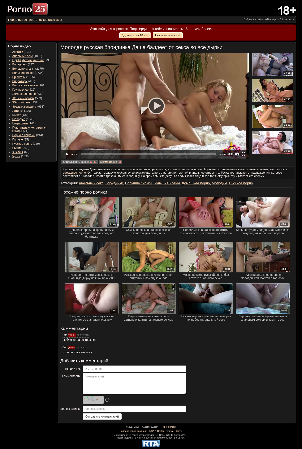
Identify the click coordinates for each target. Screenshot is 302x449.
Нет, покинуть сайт (168, 35)
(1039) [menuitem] (21, 156)
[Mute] (237, 154)
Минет (16, 115)
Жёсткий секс (21, 102)
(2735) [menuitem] (27, 72)
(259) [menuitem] (26, 143)
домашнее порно (74, 172)
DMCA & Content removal (161, 431)
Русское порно (22, 143)
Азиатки (17, 51)
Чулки (16, 156)
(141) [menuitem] (24, 123)
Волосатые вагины (25, 85)
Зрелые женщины (24, 106)
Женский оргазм (23, 98)
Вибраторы (19, 81)
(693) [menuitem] (28, 106)
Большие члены (23, 72)
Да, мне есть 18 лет (135, 35)
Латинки (17, 110)
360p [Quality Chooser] (230, 154)
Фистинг (17, 152)
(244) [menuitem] (27, 135)
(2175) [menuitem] (28, 68)
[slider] (148, 154)
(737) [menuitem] (25, 102)
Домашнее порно (24, 93)
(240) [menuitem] (20, 148)
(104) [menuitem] (21, 51)
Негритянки (20, 123)
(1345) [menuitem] (23, 119)
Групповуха (20, 89)
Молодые (18, 119)
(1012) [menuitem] (27, 56)
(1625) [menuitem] (23, 77)
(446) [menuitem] (23, 81)
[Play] (155, 105)
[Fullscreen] (243, 154)
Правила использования (133, 431)
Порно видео (17, 19)
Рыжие (17, 148)
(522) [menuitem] (23, 89)
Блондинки (19, 64)
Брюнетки (19, 77)
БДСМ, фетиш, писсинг (28, 60)
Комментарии (108, 161)
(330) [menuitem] (28, 93)
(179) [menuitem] (21, 110)
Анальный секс (22, 56)
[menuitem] (17, 19)
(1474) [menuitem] (24, 64)
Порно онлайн (168, 427)
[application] (155, 106)
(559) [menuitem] (27, 98)
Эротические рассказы (45, 19)
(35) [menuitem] (20, 139)
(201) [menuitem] (29, 85)
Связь (179, 431)
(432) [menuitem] (20, 115)
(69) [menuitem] (20, 152)
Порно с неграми (23, 135)
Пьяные (17, 139)
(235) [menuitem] (32, 60)
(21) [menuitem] (29, 129)
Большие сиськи (23, 68)
